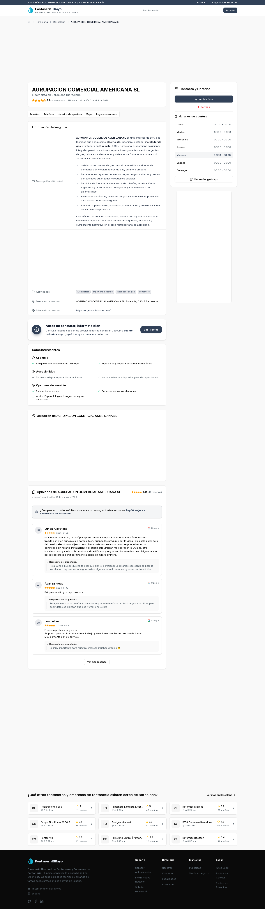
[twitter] (29, 901)
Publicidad (195, 867)
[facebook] (35, 901)
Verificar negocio (199, 873)
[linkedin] (42, 901)
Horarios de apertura (70, 114)
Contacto (167, 873)
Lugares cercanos (106, 114)
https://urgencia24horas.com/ (93, 310)
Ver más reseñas (97, 661)
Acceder (230, 10)
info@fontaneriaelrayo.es (224, 2)
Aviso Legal (222, 867)
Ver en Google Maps (204, 179)
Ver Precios (151, 329)
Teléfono (49, 114)
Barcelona (42, 21)
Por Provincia (150, 10)
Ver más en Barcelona (221, 794)
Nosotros (167, 867)
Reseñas (35, 114)
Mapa (89, 114)
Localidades (169, 878)
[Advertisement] (132, 52)
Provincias (168, 884)
